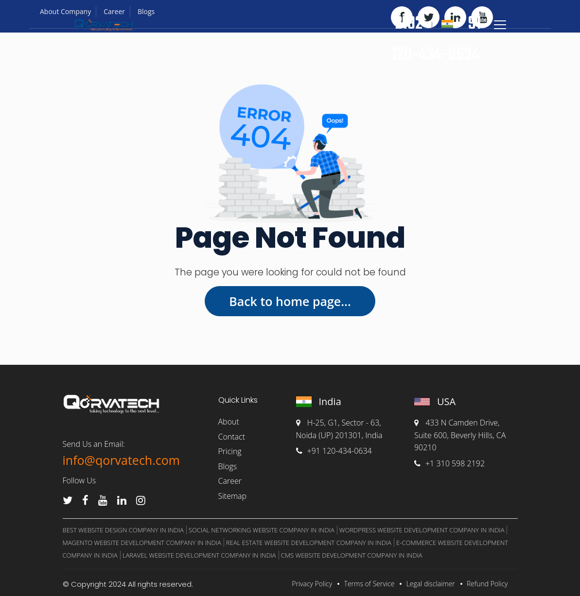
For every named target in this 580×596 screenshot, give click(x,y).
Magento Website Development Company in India (142, 542)
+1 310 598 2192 (449, 463)
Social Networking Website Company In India (261, 530)
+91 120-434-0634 (334, 450)
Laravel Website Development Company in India (199, 555)
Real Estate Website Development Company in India (308, 542)
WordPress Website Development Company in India (422, 530)
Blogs (227, 466)
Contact (232, 436)
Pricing (230, 451)
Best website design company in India (123, 530)
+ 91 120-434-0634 (436, 39)
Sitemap (232, 496)
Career (230, 481)
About (228, 421)
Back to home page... (290, 301)
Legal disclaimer (430, 583)
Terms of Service (369, 583)
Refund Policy (487, 583)
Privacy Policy (312, 583)
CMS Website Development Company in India (351, 555)
